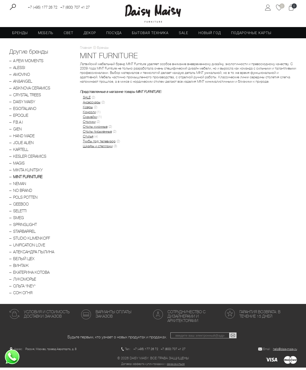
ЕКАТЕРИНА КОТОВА (31, 274)
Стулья (88, 138)
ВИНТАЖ (21, 267)
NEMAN (19, 186)
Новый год (209, 35)
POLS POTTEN (25, 199)
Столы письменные (97, 134)
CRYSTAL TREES (27, 97)
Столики (89, 124)
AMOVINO (21, 76)
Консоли (89, 114)
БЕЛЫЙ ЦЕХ (23, 261)
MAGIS (19, 165)
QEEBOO (21, 206)
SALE (183, 35)
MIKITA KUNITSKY (28, 172)
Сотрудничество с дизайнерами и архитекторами (187, 318)
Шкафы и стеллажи (98, 148)
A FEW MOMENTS (28, 63)
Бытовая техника (150, 35)
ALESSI (19, 70)
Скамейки (90, 119)
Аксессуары (91, 104)
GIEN (17, 131)
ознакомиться (176, 366)
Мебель (45, 35)
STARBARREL (24, 233)
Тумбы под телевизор (99, 143)
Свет (68, 35)
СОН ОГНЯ (22, 295)
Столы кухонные (95, 129)
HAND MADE (24, 138)
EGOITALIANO (24, 110)
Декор (90, 35)
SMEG (18, 220)
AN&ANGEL (22, 83)
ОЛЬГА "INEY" (24, 288)
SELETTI (20, 213)
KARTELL (20, 151)
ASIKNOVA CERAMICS (31, 90)
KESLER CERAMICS (29, 158)
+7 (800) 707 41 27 (75, 7)
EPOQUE (20, 117)
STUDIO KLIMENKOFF (31, 240)
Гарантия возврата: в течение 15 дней (259, 316)
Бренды (20, 35)
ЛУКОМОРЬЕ (24, 281)
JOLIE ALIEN (23, 145)
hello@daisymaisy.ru (285, 351)
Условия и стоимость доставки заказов (46, 316)
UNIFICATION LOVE (29, 247)
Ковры (88, 109)
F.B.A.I (18, 124)
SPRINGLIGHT (25, 226)
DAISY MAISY (24, 104)
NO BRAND (22, 192)
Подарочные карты (251, 35)
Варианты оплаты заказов (113, 316)
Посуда (114, 35)
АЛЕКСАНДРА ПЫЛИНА (33, 254)
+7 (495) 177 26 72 (42, 7)
